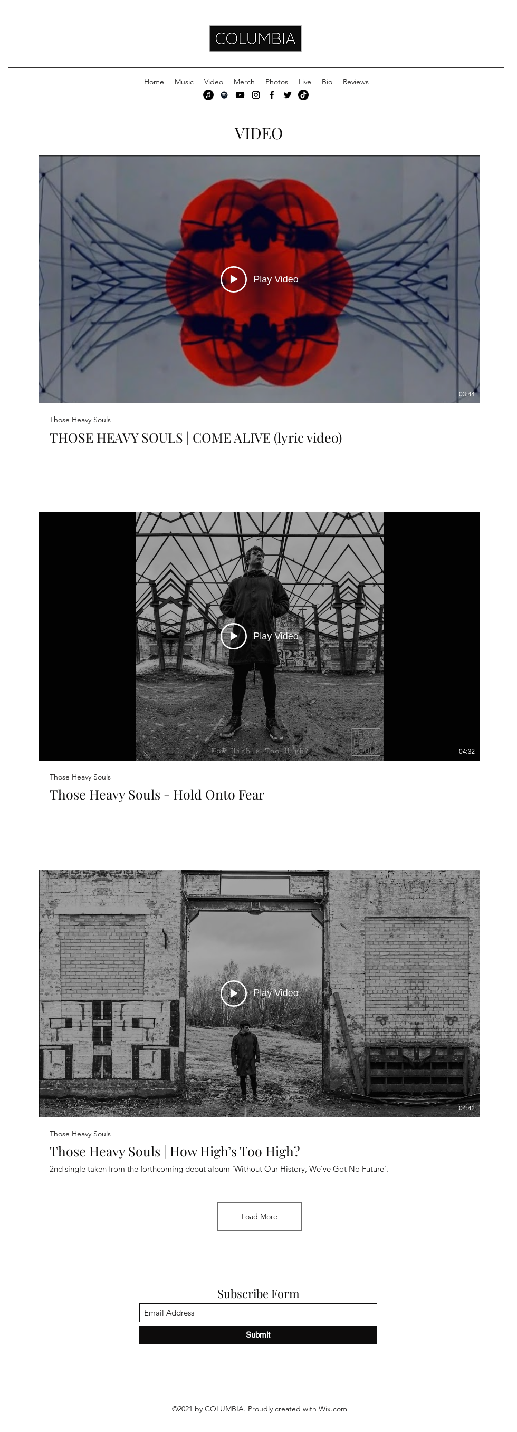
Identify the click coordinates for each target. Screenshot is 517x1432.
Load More (259, 1216)
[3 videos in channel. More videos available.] (259, 664)
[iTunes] (208, 95)
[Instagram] (256, 95)
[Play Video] (260, 279)
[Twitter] (287, 95)
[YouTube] (240, 95)
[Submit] (258, 1335)
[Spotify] (224, 95)
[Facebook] (271, 95)
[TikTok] (303, 95)
